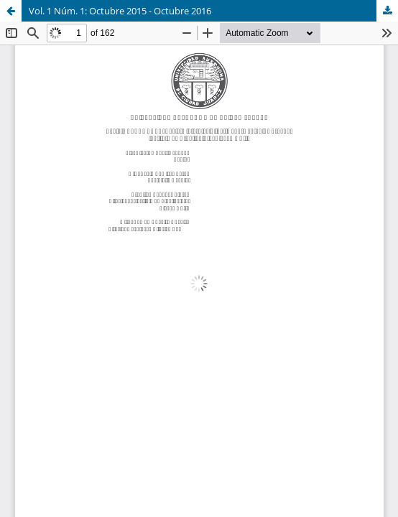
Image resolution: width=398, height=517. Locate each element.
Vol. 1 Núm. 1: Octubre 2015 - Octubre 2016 (120, 10)
